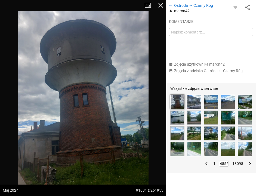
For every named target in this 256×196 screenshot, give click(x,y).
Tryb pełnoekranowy (149, 5)
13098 (237, 163)
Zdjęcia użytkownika (197, 64)
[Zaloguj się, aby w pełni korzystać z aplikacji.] (235, 7)
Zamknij (160, 5)
